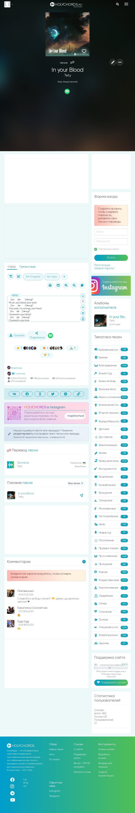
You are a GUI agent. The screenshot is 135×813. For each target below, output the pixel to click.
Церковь (111, 643)
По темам (54, 759)
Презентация (28, 266)
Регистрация (102, 265)
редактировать (23, 433)
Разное (111, 572)
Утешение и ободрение (111, 627)
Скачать (16, 335)
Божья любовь (111, 381)
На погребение (111, 516)
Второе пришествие (111, 413)
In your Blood (26, 493)
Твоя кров (23, 462)
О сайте (78, 749)
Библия (111, 357)
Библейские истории (111, 350)
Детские (111, 429)
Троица (111, 619)
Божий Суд (111, 373)
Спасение (111, 611)
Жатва (111, 453)
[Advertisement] (67, 123)
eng (25, 782)
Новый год (111, 532)
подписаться (76, 415)
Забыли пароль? (104, 268)
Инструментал (111, 469)
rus (25, 779)
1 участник (18, 373)
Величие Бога (111, 389)
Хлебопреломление (111, 635)
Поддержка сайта (80, 756)
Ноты (51, 754)
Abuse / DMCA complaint (82, 765)
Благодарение (111, 365)
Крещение (111, 493)
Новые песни (56, 749)
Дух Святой (111, 437)
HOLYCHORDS (35, 407)
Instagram (54, 791)
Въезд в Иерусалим (111, 421)
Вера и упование (111, 397)
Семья (111, 604)
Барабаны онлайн (104, 756)
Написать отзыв (82, 772)
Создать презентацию (106, 774)
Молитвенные (111, 508)
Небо (111, 524)
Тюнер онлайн (106, 749)
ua (24, 786)
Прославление (111, 556)
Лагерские (111, 501)
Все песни (76, 483)
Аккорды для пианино (105, 765)
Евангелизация (111, 445)
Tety (67, 75)
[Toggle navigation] (126, 4)
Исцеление (111, 477)
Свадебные (111, 596)
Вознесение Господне (111, 405)
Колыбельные (111, 485)
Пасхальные (111, 540)
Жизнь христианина (111, 461)
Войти (111, 257)
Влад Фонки (14, 368)
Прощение (111, 564)
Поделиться (37, 335)
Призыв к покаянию (111, 548)
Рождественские (111, 580)
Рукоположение (111, 588)
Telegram (54, 796)
